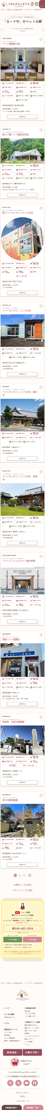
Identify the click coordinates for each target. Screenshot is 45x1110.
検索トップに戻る (22, 885)
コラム (7, 1023)
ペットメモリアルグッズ (32, 1036)
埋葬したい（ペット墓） (32, 1028)
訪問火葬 (33, 1012)
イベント (27, 1044)
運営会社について (11, 1029)
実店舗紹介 (7, 1035)
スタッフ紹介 (8, 1032)
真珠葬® (27, 1033)
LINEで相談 (13, 939)
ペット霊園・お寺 (30, 1016)
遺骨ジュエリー (29, 1039)
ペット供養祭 (28, 1041)
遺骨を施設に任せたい (31, 1025)
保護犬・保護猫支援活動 (11, 1041)
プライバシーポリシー (22, 1092)
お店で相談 (32, 939)
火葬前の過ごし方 (9, 1017)
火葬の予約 (32, 1052)
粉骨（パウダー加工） (31, 1030)
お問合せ (22, 1096)
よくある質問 (9, 1014)
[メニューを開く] (42, 4)
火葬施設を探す (30, 1008)
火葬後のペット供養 (32, 1022)
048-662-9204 (22, 928)
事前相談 (13, 1052)
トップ (7, 1008)
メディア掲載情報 (9, 1038)
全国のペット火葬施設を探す (14, 983)
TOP (4, 983)
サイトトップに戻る (22, 890)
